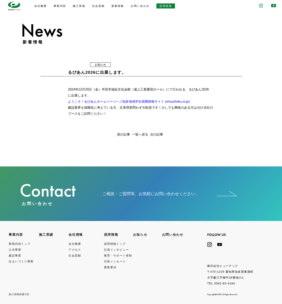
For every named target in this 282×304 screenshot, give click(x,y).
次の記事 (156, 134)
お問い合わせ (140, 6)
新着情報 (117, 6)
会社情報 (76, 234)
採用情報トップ (115, 243)
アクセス (75, 249)
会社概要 (40, 6)
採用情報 (165, 5)
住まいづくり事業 (21, 261)
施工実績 (79, 6)
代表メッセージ (115, 261)
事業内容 (60, 6)
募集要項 (110, 267)
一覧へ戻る (140, 134)
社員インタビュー (116, 249)
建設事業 (15, 255)
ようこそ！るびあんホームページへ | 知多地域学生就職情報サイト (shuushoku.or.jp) (129, 101)
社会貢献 (98, 6)
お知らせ (140, 234)
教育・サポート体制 (118, 255)
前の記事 (123, 134)
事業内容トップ (19, 243)
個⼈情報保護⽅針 (19, 294)
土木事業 (15, 249)
